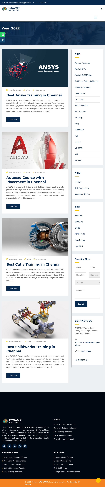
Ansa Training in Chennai (13, 472)
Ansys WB (78, 216)
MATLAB (78, 160)
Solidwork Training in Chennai (65, 428)
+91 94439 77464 (41, 3)
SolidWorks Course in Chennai (15, 461)
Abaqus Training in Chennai (14, 465)
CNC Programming (82, 188)
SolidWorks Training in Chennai (86, 81)
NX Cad (77, 142)
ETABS (77, 228)
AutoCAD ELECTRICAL (83, 75)
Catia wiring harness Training (15, 468)
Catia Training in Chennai (63, 435)
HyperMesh (79, 246)
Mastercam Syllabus (82, 194)
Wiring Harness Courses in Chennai (67, 472)
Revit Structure (80, 112)
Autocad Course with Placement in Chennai (26, 179)
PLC (76, 136)
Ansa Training (80, 240)
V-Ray (77, 124)
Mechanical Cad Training (63, 457)
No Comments (40, 90)
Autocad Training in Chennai (64, 424)
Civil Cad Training (60, 468)
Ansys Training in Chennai (64, 439)
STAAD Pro (79, 222)
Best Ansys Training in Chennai (34, 95)
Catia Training (80, 93)
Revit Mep (78, 118)
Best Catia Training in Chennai (33, 264)
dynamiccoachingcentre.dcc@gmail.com (17, 3)
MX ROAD (78, 148)
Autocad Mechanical (82, 63)
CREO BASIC (79, 99)
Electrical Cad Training (62, 461)
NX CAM (78, 182)
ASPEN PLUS (80, 234)
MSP (76, 154)
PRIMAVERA (79, 130)
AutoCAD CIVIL (80, 69)
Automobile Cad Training (63, 465)
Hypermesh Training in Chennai (15, 457)
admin (28, 90)
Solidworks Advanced (83, 87)
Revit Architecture (81, 106)
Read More (13, 119)
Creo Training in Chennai (63, 432)
